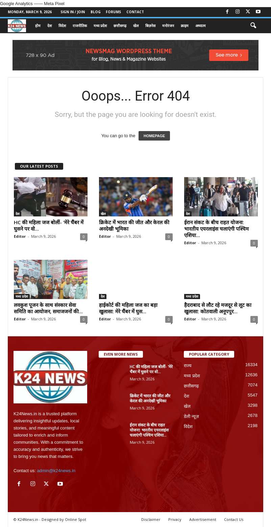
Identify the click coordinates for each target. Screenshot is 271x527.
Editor (20, 236)
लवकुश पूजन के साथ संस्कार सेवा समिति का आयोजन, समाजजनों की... (48, 308)
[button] (253, 25)
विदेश (62, 25)
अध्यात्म (200, 25)
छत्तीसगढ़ (120, 25)
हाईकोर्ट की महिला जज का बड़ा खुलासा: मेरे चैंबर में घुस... (128, 308)
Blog (96, 11)
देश (49, 25)
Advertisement (202, 519)
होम (38, 25)
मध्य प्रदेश (100, 25)
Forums (113, 11)
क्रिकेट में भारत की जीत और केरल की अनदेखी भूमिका (134, 225)
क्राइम (185, 25)
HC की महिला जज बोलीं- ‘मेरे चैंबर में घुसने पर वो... (48, 225)
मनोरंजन (168, 25)
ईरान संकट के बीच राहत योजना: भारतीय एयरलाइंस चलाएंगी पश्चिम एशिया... (216, 228)
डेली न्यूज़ (191, 416)
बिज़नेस (150, 25)
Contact (135, 11)
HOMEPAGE (154, 136)
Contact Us (233, 519)
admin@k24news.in (56, 470)
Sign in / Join (72, 11)
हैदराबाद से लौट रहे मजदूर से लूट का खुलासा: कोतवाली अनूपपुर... (217, 308)
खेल (136, 25)
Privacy (174, 519)
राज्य (188, 365)
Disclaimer (151, 519)
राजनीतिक (80, 25)
